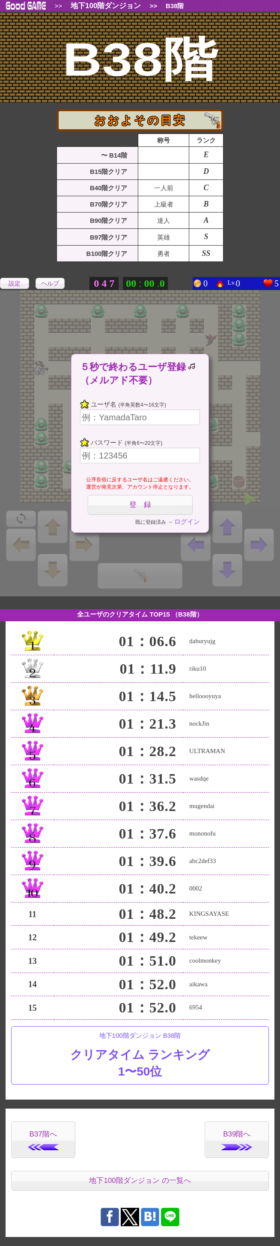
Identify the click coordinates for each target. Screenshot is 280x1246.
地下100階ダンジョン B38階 (140, 1056)
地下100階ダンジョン (106, 5)
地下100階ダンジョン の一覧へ (140, 1180)
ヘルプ (50, 283)
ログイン (187, 521)
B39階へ (236, 1140)
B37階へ (43, 1140)
